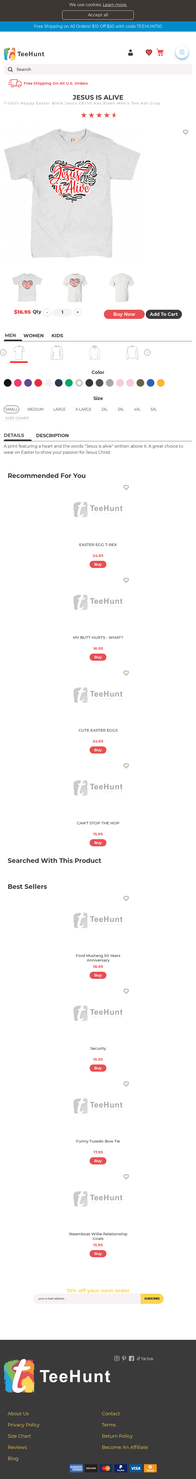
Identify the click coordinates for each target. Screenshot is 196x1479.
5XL (154, 409)
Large (59, 409)
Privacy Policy (24, 1425)
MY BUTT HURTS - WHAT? (98, 637)
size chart (17, 418)
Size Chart (19, 1436)
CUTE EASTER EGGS (98, 730)
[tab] (18, 436)
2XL (104, 409)
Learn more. (115, 4)
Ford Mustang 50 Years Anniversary (98, 958)
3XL (121, 409)
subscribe (152, 1298)
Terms (109, 1425)
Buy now (124, 314)
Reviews (17, 1447)
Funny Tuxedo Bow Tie (98, 1141)
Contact (111, 1414)
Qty (37, 312)
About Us (18, 1414)
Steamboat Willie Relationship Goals (98, 1236)
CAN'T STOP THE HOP (98, 823)
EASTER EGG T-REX (98, 544)
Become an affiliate (125, 1447)
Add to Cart (164, 314)
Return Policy (117, 1436)
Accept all (98, 14)
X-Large (83, 409)
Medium (35, 409)
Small (11, 409)
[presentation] (98, 1316)
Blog (13, 1458)
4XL (137, 409)
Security (98, 1048)
